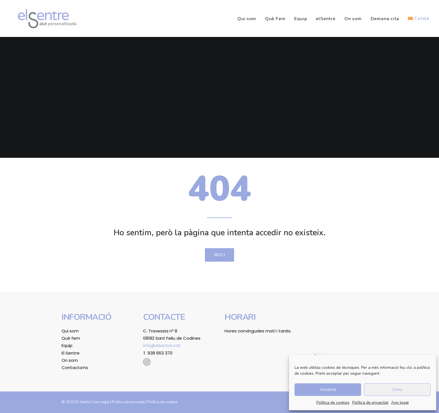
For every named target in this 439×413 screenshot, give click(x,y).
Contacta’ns (75, 367)
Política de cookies (332, 402)
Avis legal (400, 402)
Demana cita (385, 19)
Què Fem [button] (275, 19)
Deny (397, 389)
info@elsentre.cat (162, 345)
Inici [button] (219, 255)
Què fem (71, 338)
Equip (300, 19)
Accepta (328, 389)
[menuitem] (248, 18)
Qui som (246, 19)
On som (353, 19)
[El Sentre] (43, 18)
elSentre (325, 19)
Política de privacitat (370, 402)
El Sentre (71, 353)
